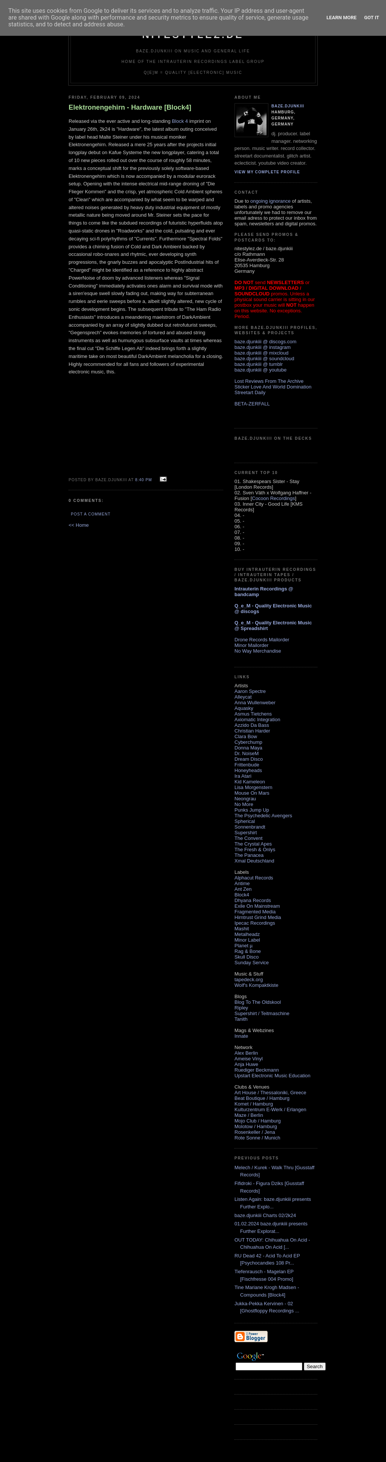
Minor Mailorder (251, 645)
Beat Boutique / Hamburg (262, 1098)
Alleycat (243, 697)
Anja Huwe (246, 1064)
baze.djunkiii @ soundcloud (264, 358)
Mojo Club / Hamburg (257, 1121)
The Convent (248, 838)
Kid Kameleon (249, 782)
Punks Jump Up (251, 810)
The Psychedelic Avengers (263, 815)
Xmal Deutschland (254, 861)
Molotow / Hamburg (255, 1126)
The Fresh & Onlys (254, 849)
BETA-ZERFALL (252, 404)
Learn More (341, 17)
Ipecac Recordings (254, 923)
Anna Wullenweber (255, 702)
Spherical (244, 821)
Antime (242, 883)
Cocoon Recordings (273, 498)
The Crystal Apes (253, 844)
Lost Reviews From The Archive (268, 381)
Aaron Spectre (250, 691)
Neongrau (245, 798)
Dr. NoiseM (246, 753)
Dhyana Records (252, 900)
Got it (371, 17)
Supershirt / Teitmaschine (262, 1013)
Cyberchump (248, 742)
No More (243, 804)
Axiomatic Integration (257, 719)
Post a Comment (90, 514)
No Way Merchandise (257, 651)
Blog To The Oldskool (257, 1002)
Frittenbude (246, 765)
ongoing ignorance (270, 201)
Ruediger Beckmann (256, 1070)
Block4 (241, 895)
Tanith (241, 1019)
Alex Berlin (246, 1053)
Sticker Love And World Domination (272, 387)
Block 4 (180, 121)
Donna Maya (248, 748)
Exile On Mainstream (257, 906)
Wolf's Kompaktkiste (256, 985)
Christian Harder (252, 731)
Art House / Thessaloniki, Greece (270, 1092)
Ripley (241, 1008)
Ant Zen (243, 889)
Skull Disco (246, 957)
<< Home (79, 525)
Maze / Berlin (248, 1115)
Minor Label (247, 940)
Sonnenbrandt (249, 827)
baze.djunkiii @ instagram (262, 347)
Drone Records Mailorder (261, 639)
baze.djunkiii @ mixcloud (261, 353)
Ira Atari (242, 776)
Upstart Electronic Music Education (272, 1075)
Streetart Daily (249, 392)
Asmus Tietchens (253, 714)
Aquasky (243, 708)
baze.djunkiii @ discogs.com (265, 341)
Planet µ (243, 945)
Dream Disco (248, 759)
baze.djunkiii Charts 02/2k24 (265, 1215)
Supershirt (245, 832)
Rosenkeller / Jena (254, 1132)
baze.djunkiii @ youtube (260, 370)
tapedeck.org (248, 979)
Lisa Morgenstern (253, 787)
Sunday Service (251, 962)
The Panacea (248, 855)
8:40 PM (143, 480)
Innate (241, 1036)
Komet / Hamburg (253, 1104)
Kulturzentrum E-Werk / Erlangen (270, 1109)
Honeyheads (248, 770)
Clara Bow (245, 736)
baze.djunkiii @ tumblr (258, 364)
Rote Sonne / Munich (257, 1138)
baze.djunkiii (287, 106)
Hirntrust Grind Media (257, 917)
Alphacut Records (253, 878)
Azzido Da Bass (251, 725)
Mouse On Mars (251, 793)
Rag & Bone (247, 951)
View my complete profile (267, 172)
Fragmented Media (255, 912)
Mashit (241, 928)
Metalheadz (247, 934)
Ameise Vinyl (248, 1058)
